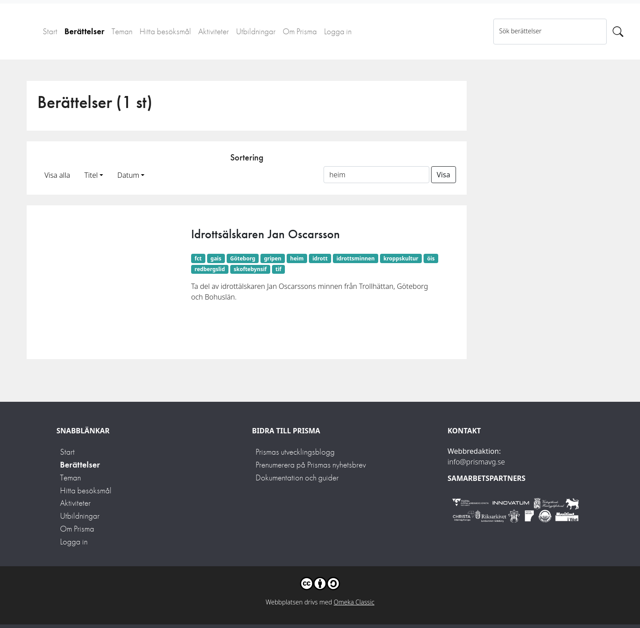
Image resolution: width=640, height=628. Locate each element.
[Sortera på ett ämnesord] (376, 174)
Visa (443, 175)
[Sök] (618, 31)
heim (297, 258)
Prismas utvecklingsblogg (295, 451)
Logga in (338, 31)
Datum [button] (128, 175)
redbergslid (210, 269)
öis (431, 258)
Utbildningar (256, 31)
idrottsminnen (355, 258)
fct (198, 258)
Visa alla (57, 175)
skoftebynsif (250, 269)
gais (216, 258)
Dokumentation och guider (297, 477)
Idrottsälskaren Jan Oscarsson (265, 234)
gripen (272, 258)
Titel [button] (91, 175)
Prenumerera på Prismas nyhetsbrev (311, 464)
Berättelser (84, 31)
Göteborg (242, 258)
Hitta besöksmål (165, 31)
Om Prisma (300, 31)
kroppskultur (401, 258)
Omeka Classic (354, 602)
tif (278, 269)
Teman (122, 31)
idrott (320, 258)
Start (50, 31)
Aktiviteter (213, 31)
